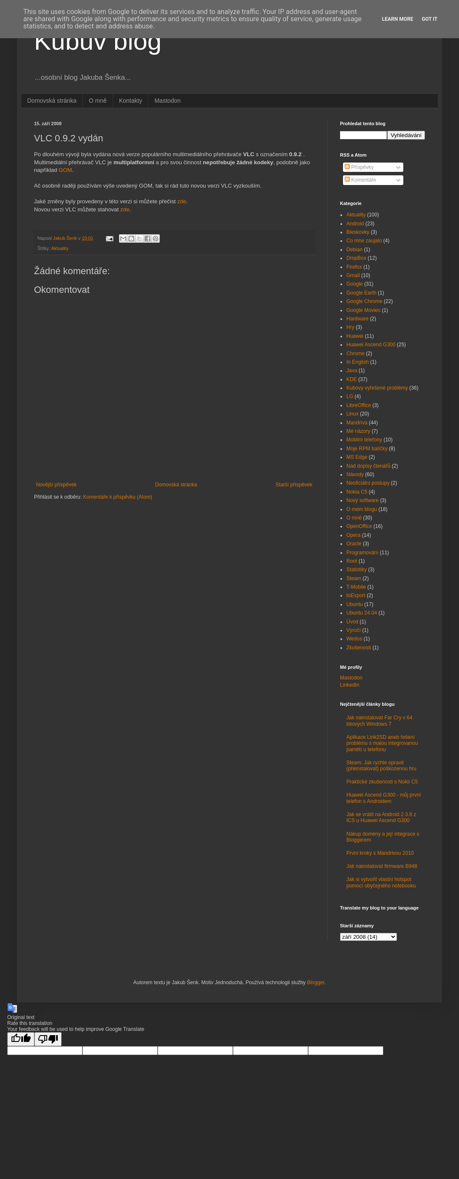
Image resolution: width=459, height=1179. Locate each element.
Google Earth (361, 293)
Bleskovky (357, 232)
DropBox (356, 258)
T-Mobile (356, 587)
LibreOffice (358, 405)
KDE (351, 379)
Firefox (354, 267)
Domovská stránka (51, 100)
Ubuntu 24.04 (361, 613)
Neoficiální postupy (367, 483)
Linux (352, 414)
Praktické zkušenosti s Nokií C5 (382, 782)
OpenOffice (359, 526)
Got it (429, 19)
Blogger (315, 982)
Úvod (352, 622)
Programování (362, 553)
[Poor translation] (48, 1039)
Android (355, 224)
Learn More (398, 19)
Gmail (353, 275)
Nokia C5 (356, 492)
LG (349, 396)
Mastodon (167, 100)
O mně (98, 100)
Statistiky (356, 570)
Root (351, 561)
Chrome (355, 354)
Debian (354, 250)
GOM (65, 170)
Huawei (354, 336)
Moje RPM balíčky (367, 449)
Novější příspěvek (56, 485)
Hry (350, 327)
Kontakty (130, 100)
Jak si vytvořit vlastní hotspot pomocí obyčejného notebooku (381, 882)
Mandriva (356, 423)
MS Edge (356, 457)
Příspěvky (359, 167)
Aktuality (59, 248)
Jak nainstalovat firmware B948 (381, 866)
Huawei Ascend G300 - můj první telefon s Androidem (383, 798)
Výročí (353, 630)
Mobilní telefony (364, 440)
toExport (356, 595)
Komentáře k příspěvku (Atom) (117, 497)
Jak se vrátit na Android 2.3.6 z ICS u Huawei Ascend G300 (381, 817)
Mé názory (358, 431)
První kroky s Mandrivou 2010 (380, 853)
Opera (353, 535)
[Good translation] (20, 1039)
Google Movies (363, 310)
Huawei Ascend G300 (370, 345)
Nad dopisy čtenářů (368, 466)
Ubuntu (354, 604)
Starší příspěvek (293, 485)
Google (354, 284)
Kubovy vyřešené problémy (377, 388)
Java (351, 370)
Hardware (357, 319)
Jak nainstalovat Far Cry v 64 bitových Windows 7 (379, 721)
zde (181, 201)
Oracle (353, 544)
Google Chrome (364, 301)
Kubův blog (98, 41)
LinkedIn (349, 685)
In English (357, 362)
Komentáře (360, 180)
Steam (353, 578)
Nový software (362, 500)
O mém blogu (361, 509)
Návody (355, 474)
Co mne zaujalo (364, 241)
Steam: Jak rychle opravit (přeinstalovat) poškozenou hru (381, 766)
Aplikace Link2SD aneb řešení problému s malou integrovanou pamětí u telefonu (382, 743)
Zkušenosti (358, 648)
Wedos (354, 639)
